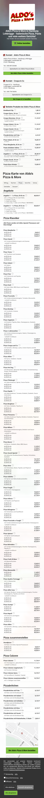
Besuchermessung (12, 778)
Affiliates (9, 781)
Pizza (20, 183)
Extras (35, 183)
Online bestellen (22, 43)
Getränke (7, 187)
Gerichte (27, 183)
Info (16, 774)
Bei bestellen (22, 73)
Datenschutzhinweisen (17, 770)
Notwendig (9, 774)
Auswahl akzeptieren (25, 787)
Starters (13, 183)
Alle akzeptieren (10, 793)
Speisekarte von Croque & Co (22, 95)
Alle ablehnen (10, 787)
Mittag (6, 183)
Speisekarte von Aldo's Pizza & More (22, 69)
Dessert (15, 187)
